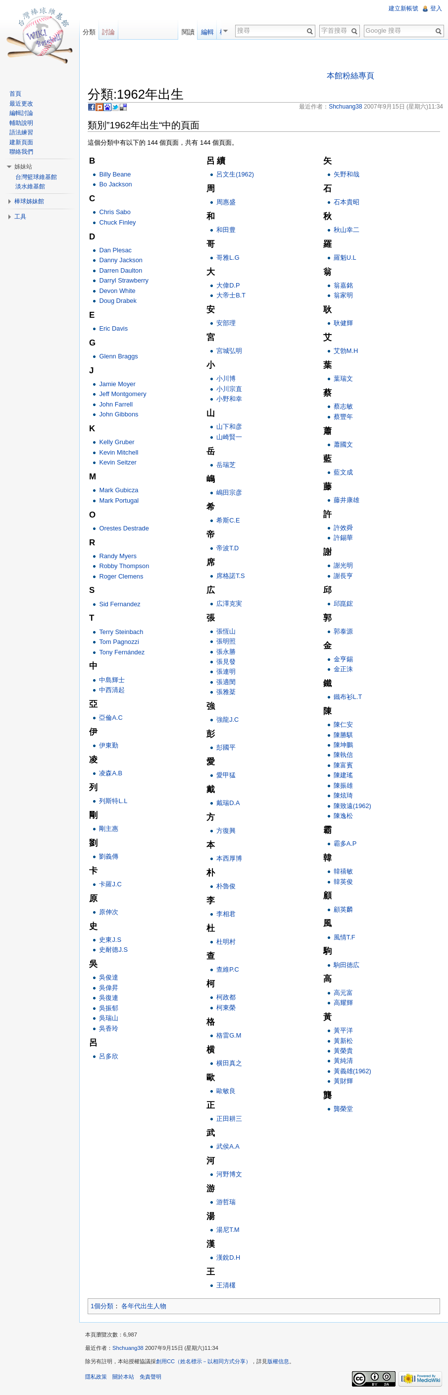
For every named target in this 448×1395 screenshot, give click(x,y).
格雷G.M (228, 1035)
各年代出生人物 (143, 1306)
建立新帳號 (403, 8)
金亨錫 (343, 659)
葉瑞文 (343, 378)
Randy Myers (117, 556)
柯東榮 (226, 1007)
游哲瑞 (226, 1202)
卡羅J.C (110, 884)
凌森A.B (110, 773)
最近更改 (21, 103)
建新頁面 (21, 142)
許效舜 (343, 527)
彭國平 (226, 747)
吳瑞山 (108, 1018)
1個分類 (102, 1306)
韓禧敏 (343, 871)
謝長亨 (343, 576)
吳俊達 (108, 977)
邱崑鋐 (343, 603)
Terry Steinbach (121, 632)
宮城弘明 (229, 350)
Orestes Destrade (124, 528)
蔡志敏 (343, 406)
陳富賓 (343, 765)
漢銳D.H (228, 1257)
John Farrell (116, 404)
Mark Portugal (119, 500)
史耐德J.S (113, 949)
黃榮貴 (343, 1050)
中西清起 (112, 690)
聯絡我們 (21, 151)
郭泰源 (343, 631)
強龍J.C (227, 719)
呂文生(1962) (235, 174)
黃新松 (343, 1041)
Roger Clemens (121, 576)
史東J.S (110, 939)
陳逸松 (343, 815)
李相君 (226, 914)
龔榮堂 (343, 1108)
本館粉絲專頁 (350, 75)
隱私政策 (96, 1377)
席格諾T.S (230, 576)
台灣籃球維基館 (36, 177)
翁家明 (343, 295)
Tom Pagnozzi (119, 641)
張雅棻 (226, 692)
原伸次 (108, 912)
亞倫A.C (110, 717)
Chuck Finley (117, 222)
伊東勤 (108, 745)
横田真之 (229, 1063)
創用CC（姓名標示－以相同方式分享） (203, 1361)
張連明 (226, 671)
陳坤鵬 (343, 745)
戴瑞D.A (228, 803)
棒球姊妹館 (29, 201)
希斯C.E (228, 520)
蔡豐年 (343, 416)
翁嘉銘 (343, 285)
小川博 (226, 378)
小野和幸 (229, 399)
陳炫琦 (343, 795)
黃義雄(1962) (352, 1071)
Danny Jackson (121, 260)
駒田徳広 (346, 965)
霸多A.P (345, 843)
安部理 (226, 323)
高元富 (343, 992)
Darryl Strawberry (124, 280)
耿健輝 (343, 323)
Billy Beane (115, 174)
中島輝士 (112, 680)
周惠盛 (226, 202)
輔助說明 (21, 122)
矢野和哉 (346, 174)
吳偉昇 (108, 987)
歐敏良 (226, 1091)
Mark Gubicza (118, 490)
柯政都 (226, 997)
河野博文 (229, 1174)
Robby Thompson (124, 566)
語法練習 (21, 132)
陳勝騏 (343, 735)
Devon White (117, 290)
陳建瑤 (343, 775)
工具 (20, 216)
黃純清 (343, 1060)
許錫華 (343, 537)
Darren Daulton (120, 270)
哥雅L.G (228, 257)
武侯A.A (228, 1146)
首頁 (15, 93)
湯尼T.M (228, 1229)
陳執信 (343, 754)
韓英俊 (343, 881)
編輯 (210, 32)
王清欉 (226, 1285)
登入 (436, 8)
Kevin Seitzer (117, 462)
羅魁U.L (345, 257)
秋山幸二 (346, 229)
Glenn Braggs (118, 356)
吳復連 (108, 997)
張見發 (226, 661)
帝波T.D (227, 548)
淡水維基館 (30, 186)
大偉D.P (228, 285)
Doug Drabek (117, 300)
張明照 (226, 641)
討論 (108, 32)
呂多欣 (108, 1056)
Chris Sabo (114, 212)
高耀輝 (343, 1002)
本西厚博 (229, 858)
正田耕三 (229, 1118)
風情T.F (344, 937)
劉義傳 (108, 856)
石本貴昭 (346, 202)
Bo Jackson (115, 184)
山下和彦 (229, 426)
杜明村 (226, 941)
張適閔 (226, 682)
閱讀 (191, 32)
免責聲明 (150, 1377)
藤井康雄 (346, 500)
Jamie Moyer (117, 384)
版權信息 (278, 1361)
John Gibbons (118, 414)
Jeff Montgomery (122, 394)
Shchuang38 (128, 1348)
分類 (89, 32)
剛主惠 (108, 828)
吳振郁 (108, 1008)
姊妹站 (23, 166)
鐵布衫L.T (348, 696)
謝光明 (343, 565)
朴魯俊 (226, 886)
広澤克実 (229, 603)
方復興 (226, 830)
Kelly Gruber (116, 442)
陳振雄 (343, 785)
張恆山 (226, 631)
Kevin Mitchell (118, 452)
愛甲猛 (226, 775)
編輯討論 (21, 113)
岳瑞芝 (226, 464)
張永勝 (226, 651)
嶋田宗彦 (229, 492)
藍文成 (343, 472)
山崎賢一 (229, 437)
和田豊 (226, 229)
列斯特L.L (113, 801)
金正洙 (343, 669)
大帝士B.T (231, 295)
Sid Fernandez (119, 604)
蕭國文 (343, 444)
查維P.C (227, 969)
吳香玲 (108, 1028)
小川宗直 (229, 389)
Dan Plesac (115, 250)
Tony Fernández (122, 652)
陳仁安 (343, 724)
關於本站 (123, 1377)
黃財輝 (343, 1081)
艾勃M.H (346, 350)
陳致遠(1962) (352, 806)
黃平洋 (343, 1030)
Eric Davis (113, 328)
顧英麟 (343, 909)
